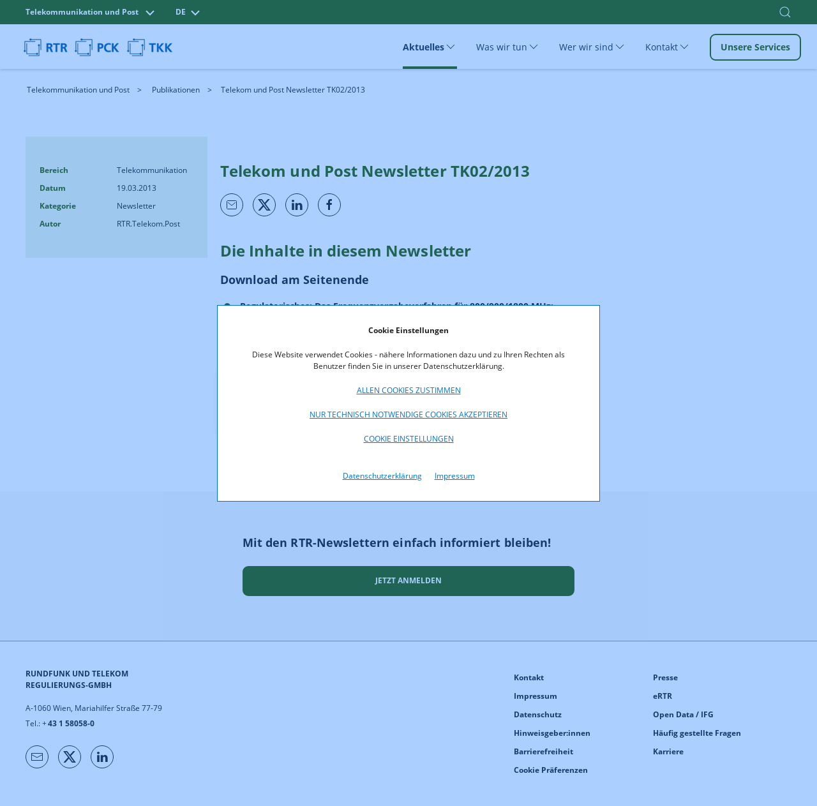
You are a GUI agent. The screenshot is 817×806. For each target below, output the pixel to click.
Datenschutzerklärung (382, 475)
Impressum (455, 475)
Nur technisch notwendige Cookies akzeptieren (408, 414)
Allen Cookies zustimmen (409, 390)
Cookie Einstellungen (409, 438)
